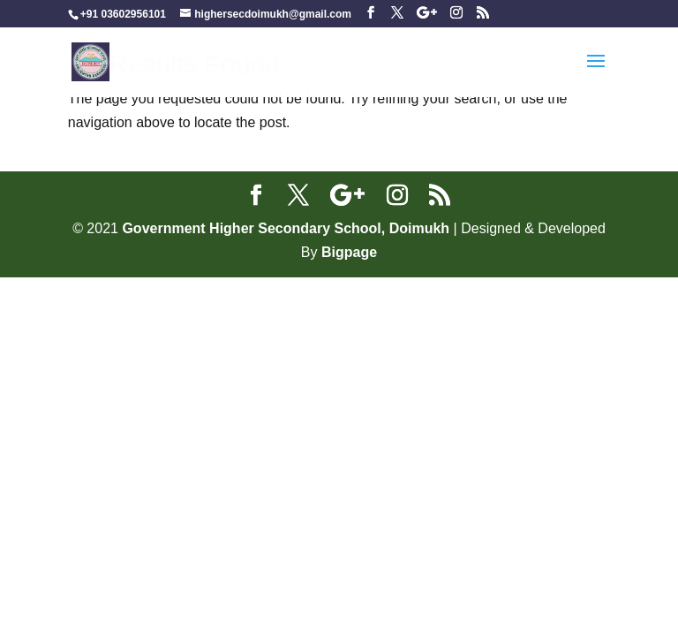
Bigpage (349, 252)
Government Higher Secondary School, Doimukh (287, 228)
